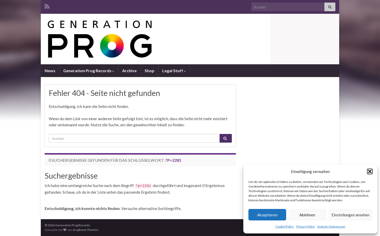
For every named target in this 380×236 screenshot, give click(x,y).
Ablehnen (307, 215)
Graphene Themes (85, 230)
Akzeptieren (267, 215)
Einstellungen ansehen (351, 215)
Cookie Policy (284, 226)
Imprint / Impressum (331, 226)
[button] (369, 171)
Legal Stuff (174, 70)
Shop (149, 70)
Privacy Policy (305, 226)
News (50, 70)
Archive (129, 70)
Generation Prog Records (88, 70)
